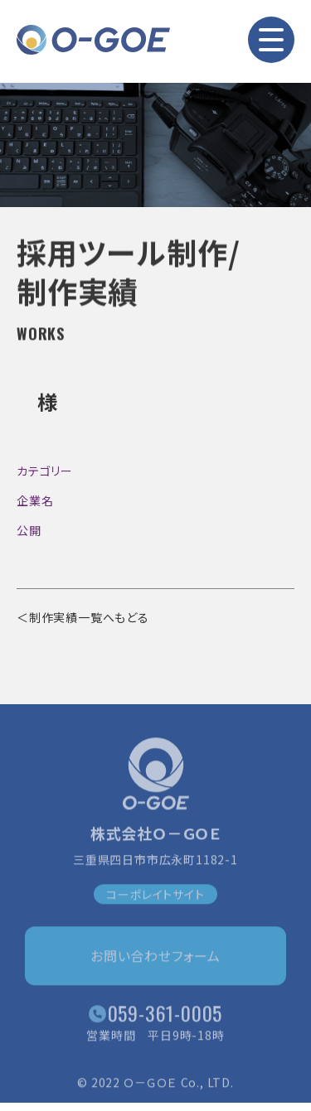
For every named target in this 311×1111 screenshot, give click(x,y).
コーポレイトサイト (155, 896)
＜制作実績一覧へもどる (83, 617)
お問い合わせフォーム (155, 958)
